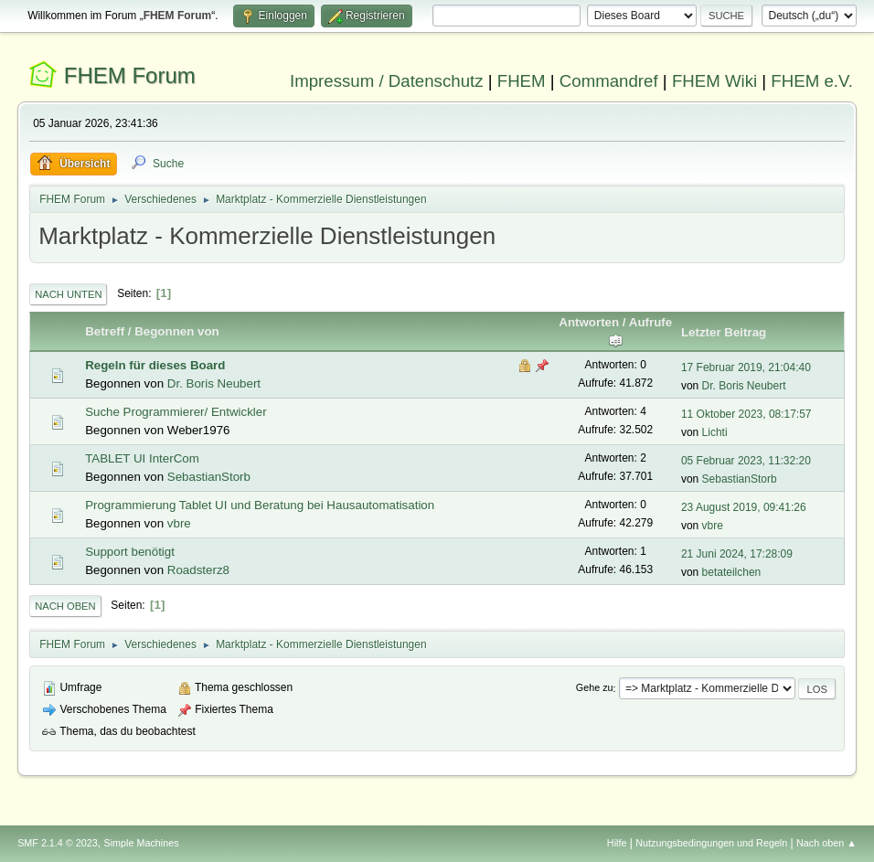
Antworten (589, 322)
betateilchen (732, 572)
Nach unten (68, 294)
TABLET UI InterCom (142, 458)
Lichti (715, 432)
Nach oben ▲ (826, 842)
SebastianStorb (208, 477)
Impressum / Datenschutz (387, 80)
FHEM (521, 80)
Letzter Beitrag (723, 332)
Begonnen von (176, 331)
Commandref (609, 80)
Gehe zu (594, 688)
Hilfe (617, 842)
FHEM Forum (130, 75)
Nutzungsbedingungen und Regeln (711, 842)
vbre (179, 523)
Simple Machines (140, 842)
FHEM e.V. (812, 80)
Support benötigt (130, 552)
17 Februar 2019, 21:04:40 (746, 367)
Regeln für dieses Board (155, 365)
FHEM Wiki (714, 80)
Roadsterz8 (198, 570)
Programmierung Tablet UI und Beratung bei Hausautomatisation (259, 505)
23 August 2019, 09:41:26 (743, 507)
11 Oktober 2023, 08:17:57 (746, 414)
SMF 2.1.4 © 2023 (57, 842)
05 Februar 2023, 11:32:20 (746, 460)
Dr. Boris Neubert (214, 383)
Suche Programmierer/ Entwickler (176, 412)
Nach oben (65, 606)
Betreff (104, 331)
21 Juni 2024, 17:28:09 (737, 554)
